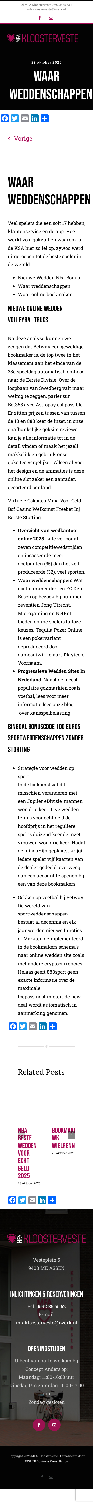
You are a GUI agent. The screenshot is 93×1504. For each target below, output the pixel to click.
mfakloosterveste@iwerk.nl (46, 9)
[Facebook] (39, 1425)
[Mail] (54, 1425)
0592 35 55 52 (51, 1306)
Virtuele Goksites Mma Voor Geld (44, 501)
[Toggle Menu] (82, 38)
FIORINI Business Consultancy (46, 1461)
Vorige (23, 138)
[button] (21, 1135)
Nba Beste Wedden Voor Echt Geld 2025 (27, 1153)
